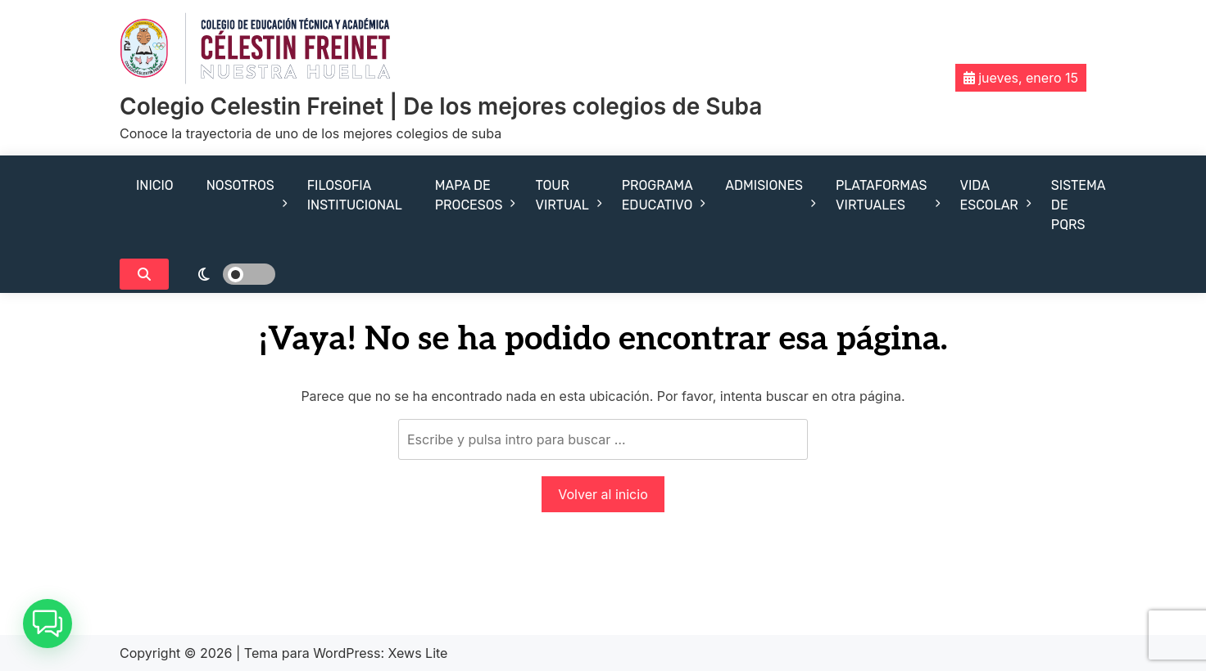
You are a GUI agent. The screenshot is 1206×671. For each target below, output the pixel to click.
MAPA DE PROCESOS (469, 195)
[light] (226, 274)
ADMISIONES (764, 185)
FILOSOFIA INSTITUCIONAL (354, 195)
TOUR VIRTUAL (561, 195)
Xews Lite (418, 653)
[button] (47, 623)
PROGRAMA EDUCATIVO (657, 195)
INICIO (155, 185)
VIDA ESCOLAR (989, 195)
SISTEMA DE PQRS (1078, 205)
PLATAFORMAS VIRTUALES (881, 195)
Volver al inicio (602, 494)
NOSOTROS (240, 185)
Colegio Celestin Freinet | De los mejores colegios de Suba (441, 106)
